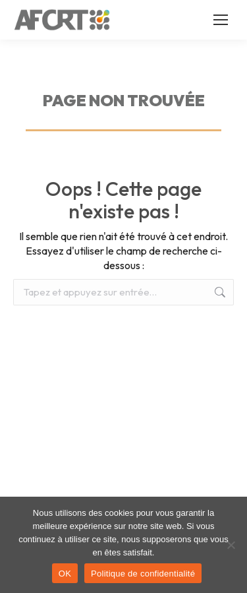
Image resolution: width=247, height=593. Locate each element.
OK (65, 573)
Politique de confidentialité (143, 573)
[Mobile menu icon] (220, 20)
